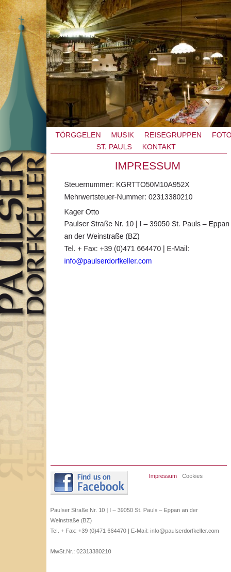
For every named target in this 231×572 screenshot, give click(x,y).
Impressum (163, 476)
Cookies (192, 476)
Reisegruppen (173, 135)
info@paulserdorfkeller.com (108, 261)
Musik (122, 135)
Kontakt (159, 147)
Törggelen (78, 135)
